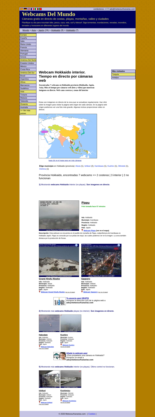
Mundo (26, 30)
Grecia (23, 57)
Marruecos (25, 85)
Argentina (24, 79)
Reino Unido (25, 44)
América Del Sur (27, 73)
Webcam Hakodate (47, 347)
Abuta (78, 166)
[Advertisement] (87, 51)
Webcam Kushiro (68, 345)
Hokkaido (55, 30)
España (23, 38)
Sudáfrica (24, 88)
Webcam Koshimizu (69, 401)
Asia (34, 30)
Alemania (24, 51)
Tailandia (24, 101)
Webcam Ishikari (46, 402)
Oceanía (24, 104)
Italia (22, 41)
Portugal (24, 54)
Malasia (23, 98)
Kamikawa (99, 166)
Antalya (115, 77)
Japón (41, 30)
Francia (23, 47)
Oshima (42, 169)
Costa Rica (25, 69)
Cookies (91, 414)
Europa (23, 35)
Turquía (23, 95)
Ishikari (87, 166)
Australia (24, 107)
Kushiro (111, 166)
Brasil (22, 76)
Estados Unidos (27, 63)
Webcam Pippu (90, 231)
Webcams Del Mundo (48, 14)
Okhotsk (121, 166)
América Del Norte (28, 60)
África (22, 82)
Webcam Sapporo (90, 292)
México (23, 66)
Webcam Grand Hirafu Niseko (53, 292)
